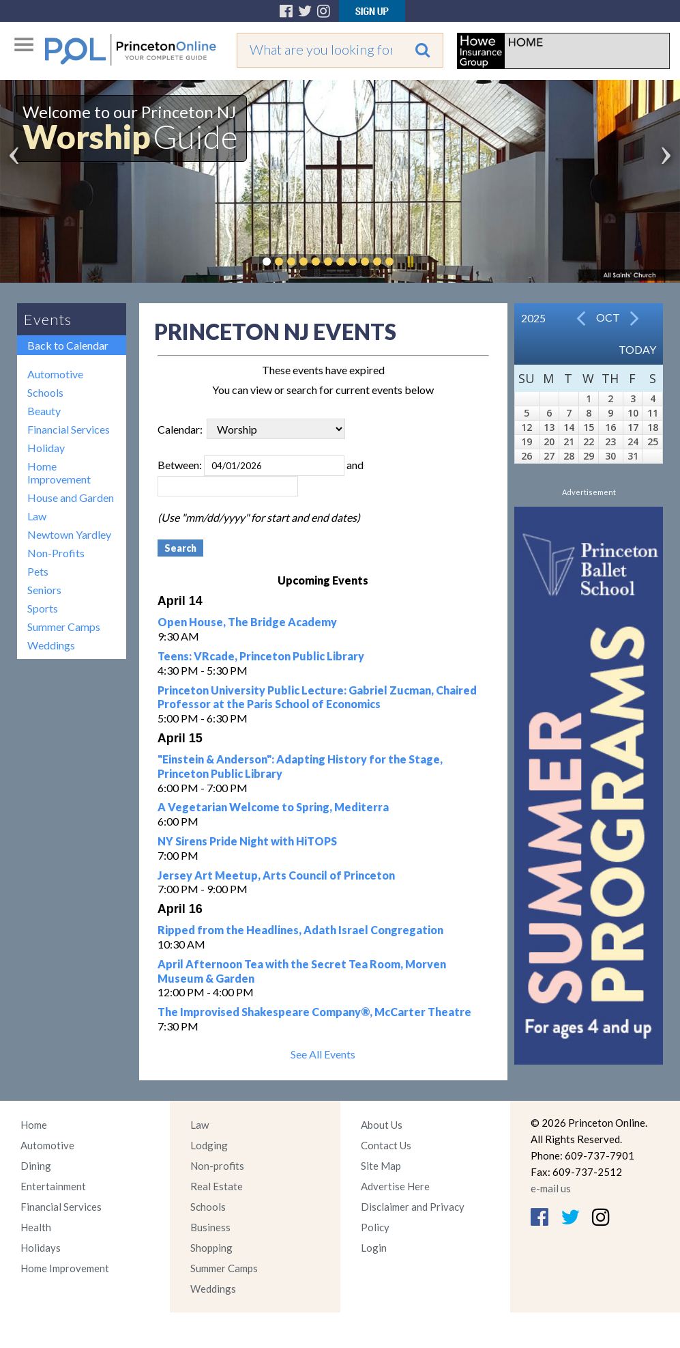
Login (374, 1247)
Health (35, 1227)
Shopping (211, 1247)
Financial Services (68, 429)
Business (210, 1227)
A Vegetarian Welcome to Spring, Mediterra (273, 806)
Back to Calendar (67, 345)
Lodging (209, 1145)
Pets (37, 571)
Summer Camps (63, 626)
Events (48, 319)
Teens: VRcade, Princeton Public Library (261, 655)
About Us (381, 1125)
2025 (533, 317)
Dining (35, 1166)
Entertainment (53, 1186)
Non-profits (217, 1166)
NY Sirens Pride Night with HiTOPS (247, 840)
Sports (42, 608)
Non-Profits (56, 552)
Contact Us (386, 1145)
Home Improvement (59, 473)
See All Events (323, 1054)
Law (36, 515)
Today (637, 349)
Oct (608, 317)
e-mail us (551, 1188)
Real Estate (216, 1186)
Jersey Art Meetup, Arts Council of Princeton (276, 875)
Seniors (44, 589)
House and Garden (70, 497)
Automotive (55, 373)
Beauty (44, 410)
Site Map (381, 1166)
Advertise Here (395, 1186)
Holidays (40, 1247)
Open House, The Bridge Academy (247, 621)
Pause (410, 261)
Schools (45, 392)
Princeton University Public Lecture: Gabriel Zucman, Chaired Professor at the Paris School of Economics (317, 697)
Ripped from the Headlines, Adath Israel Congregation (300, 929)
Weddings (51, 644)
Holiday (46, 447)
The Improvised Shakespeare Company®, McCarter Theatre (314, 1011)
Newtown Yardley (69, 534)
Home (33, 1125)
